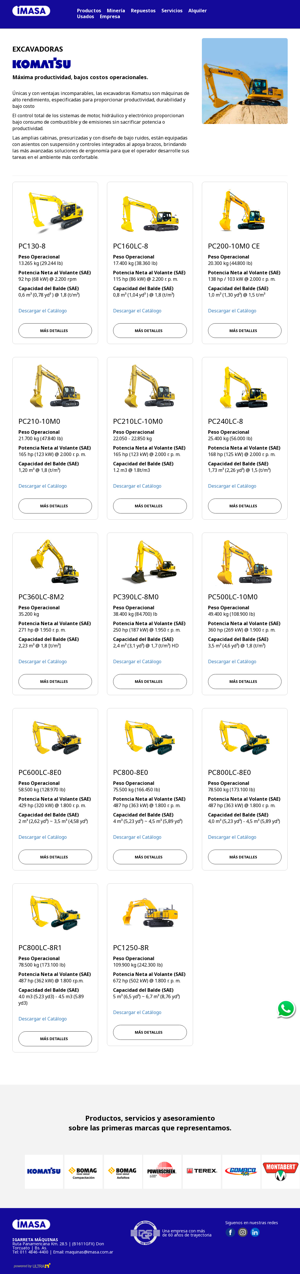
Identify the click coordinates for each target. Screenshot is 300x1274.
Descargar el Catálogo (42, 310)
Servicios (172, 10)
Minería (116, 10)
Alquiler (197, 10)
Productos (89, 10)
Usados (85, 16)
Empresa (110, 16)
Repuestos (143, 10)
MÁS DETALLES (55, 330)
